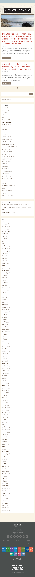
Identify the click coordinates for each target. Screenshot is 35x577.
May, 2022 (4, 297)
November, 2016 (5, 409)
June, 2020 (4, 336)
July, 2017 (4, 395)
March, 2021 (5, 321)
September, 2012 (6, 493)
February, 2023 (5, 284)
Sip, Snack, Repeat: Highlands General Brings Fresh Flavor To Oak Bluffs (16, 204)
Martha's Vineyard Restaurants (8, 149)
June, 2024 (4, 256)
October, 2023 (5, 270)
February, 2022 (5, 302)
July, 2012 (4, 497)
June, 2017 (4, 397)
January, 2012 (5, 507)
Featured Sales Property (6, 124)
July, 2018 (4, 375)
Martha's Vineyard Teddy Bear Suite (9, 153)
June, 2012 (4, 498)
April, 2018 (5, 380)
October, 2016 (5, 410)
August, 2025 (5, 233)
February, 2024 (5, 263)
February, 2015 (5, 444)
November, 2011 (5, 510)
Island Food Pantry (5, 132)
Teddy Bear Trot (5, 183)
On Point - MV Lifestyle (6, 161)
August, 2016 (5, 414)
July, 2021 (4, 314)
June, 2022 (4, 295)
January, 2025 (5, 245)
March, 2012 (5, 503)
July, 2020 (4, 334)
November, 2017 (5, 388)
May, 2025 (4, 238)
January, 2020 (5, 344)
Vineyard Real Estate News (7, 190)
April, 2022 (4, 299)
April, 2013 (5, 481)
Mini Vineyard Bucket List (7, 159)
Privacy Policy (28, 543)
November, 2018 (5, 368)
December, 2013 (6, 468)
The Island (17, 541)
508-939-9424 (18, 533)
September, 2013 (6, 473)
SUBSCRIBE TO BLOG (6, 99)
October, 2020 (5, 329)
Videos (3, 188)
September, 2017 (6, 392)
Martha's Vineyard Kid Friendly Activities (9, 146)
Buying (28, 540)
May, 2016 (4, 419)
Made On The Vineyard (6, 141)
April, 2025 (4, 240)
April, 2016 (4, 421)
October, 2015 (5, 431)
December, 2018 (5, 366)
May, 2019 (4, 358)
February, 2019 (5, 363)
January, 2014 (5, 466)
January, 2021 (5, 324)
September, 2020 (6, 331)
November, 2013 (6, 470)
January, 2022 (5, 304)
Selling (6, 541)
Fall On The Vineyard (6, 119)
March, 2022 (5, 300)
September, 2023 (6, 272)
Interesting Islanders (6, 131)
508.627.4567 (19, 529)
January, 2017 (5, 405)
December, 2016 (5, 407)
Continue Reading (6, 57)
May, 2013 (4, 480)
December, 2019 (5, 346)
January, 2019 (5, 365)
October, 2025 (5, 229)
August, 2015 (5, 434)
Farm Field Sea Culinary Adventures (9, 121)
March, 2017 (5, 402)
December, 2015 (6, 427)
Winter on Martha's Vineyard (7, 195)
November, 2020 (5, 328)
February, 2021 (5, 322)
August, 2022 (5, 292)
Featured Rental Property (7, 122)
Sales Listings (4, 175)
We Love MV (4, 193)
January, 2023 (5, 285)
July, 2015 (4, 436)
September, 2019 (6, 351)
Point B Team (4, 170)
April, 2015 (4, 441)
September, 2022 (6, 290)
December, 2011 (6, 508)
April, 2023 (4, 280)
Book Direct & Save (6, 540)
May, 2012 (4, 500)
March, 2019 (5, 361)
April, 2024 (4, 260)
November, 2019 (5, 348)
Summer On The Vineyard (7, 178)
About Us (28, 541)
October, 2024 (5, 250)
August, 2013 (5, 475)
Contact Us (17, 543)
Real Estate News (5, 173)
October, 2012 (5, 492)
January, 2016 (5, 426)
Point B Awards (5, 166)
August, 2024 (5, 253)
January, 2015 (5, 446)
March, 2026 (5, 221)
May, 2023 (4, 278)
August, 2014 (5, 454)
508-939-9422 (21, 532)
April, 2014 (5, 461)
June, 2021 (4, 316)
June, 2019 (4, 356)
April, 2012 (4, 502)
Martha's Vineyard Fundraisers (8, 144)
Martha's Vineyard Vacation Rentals (9, 154)
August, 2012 (5, 495)
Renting (17, 540)
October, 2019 (5, 349)
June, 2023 (4, 277)
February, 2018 (5, 383)
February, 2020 (5, 343)
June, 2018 (4, 377)
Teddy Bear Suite (5, 181)
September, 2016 (6, 412)
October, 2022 (5, 289)
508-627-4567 (19, 530)
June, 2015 (4, 437)
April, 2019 (5, 360)
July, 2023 (4, 275)
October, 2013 (5, 471)
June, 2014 (4, 458)
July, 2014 (4, 456)
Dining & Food (4, 115)
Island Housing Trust (6, 134)
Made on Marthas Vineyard (7, 139)
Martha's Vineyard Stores (7, 151)
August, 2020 (5, 333)
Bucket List (4, 109)
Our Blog (6, 543)
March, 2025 (5, 241)
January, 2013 (5, 486)
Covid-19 (3, 114)
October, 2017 (5, 390)
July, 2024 (4, 255)
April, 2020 (4, 339)
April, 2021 (4, 319)
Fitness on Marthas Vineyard (7, 126)
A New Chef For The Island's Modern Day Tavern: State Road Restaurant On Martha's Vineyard (16, 66)
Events (3, 117)
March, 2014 (5, 463)
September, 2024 (6, 251)
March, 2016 (5, 422)
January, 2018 (5, 385)
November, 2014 (6, 449)
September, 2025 (6, 231)
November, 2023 (5, 268)
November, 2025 (5, 228)
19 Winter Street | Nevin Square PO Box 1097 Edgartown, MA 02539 (17, 526)
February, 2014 (5, 464)
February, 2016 (5, 424)
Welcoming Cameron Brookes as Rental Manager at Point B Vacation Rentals (16, 214)
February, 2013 (5, 485)
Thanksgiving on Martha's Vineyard (8, 185)
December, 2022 (5, 287)
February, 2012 (5, 505)
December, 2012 (6, 488)
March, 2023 (5, 282)
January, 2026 (5, 224)
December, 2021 (5, 306)
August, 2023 (5, 273)
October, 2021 (5, 309)
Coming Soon (4, 112)
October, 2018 (5, 370)
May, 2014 (4, 459)
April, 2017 (5, 400)
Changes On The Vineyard (7, 110)
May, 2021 (4, 317)
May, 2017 (4, 399)
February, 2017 (5, 404)
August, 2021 (5, 312)
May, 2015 (4, 439)
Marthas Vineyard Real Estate (7, 158)
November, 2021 (5, 307)
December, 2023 (5, 267)
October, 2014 (5, 451)
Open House (4, 163)
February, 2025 (5, 243)
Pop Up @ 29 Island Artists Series (8, 171)
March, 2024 (5, 262)
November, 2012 (6, 490)
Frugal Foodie (4, 127)
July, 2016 (4, 415)
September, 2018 (6, 371)
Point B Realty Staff (5, 168)
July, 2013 (4, 476)
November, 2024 (5, 248)
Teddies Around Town (6, 180)
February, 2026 (5, 223)
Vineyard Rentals (5, 192)
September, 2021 (6, 311)
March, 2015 (5, 443)
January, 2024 (5, 265)
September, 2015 (6, 432)
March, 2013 (5, 483)
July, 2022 (4, 294)
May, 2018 (4, 378)
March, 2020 (5, 341)
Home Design (4, 129)
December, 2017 (5, 387)
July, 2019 (4, 355)
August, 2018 (5, 373)
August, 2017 (5, 393)
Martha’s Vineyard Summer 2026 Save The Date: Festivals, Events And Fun (16, 206)
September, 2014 (6, 453)
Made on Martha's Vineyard (7, 137)
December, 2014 (6, 448)
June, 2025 (4, 236)
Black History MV (5, 107)
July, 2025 (4, 235)
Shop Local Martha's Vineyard (7, 176)
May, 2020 (4, 338)
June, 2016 (4, 417)
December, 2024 (5, 246)
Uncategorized (5, 186)
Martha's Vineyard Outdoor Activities (9, 148)
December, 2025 (5, 226)
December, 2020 (5, 326)
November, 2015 (5, 429)
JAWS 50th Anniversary (6, 136)
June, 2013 (4, 478)
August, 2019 (5, 353)
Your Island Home (5, 197)
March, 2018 (5, 382)
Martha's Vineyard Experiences (8, 143)
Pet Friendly (4, 165)
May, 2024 (4, 258)
